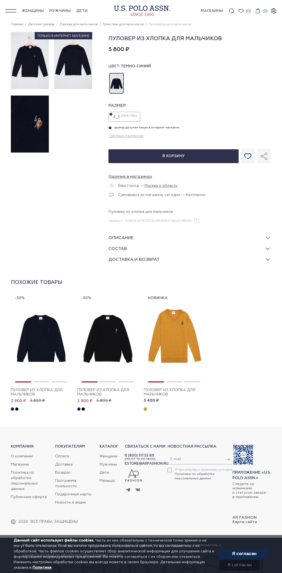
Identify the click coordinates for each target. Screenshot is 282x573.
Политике (42, 567)
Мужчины (60, 11)
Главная (17, 24)
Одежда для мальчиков (78, 24)
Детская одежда (41, 24)
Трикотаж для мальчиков (123, 24)
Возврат (63, 472)
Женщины (33, 11)
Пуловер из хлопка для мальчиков (37, 392)
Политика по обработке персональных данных (24, 481)
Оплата (62, 456)
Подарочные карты (73, 494)
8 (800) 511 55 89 (139, 455)
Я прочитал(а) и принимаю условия (203, 474)
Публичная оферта (29, 497)
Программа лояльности (66, 483)
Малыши (107, 481)
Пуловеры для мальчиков (170, 24)
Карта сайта (244, 522)
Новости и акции (70, 502)
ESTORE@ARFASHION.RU (146, 464)
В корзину (173, 156)
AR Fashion (244, 518)
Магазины (20, 464)
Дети (82, 11)
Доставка (64, 464)
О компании (22, 456)
